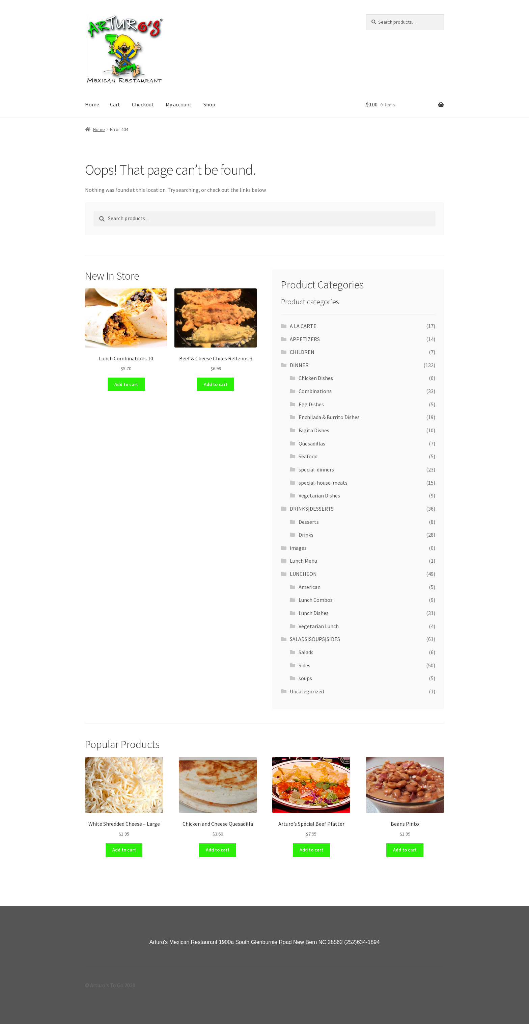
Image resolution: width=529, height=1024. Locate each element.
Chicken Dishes (316, 378)
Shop (209, 104)
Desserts (309, 521)
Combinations (315, 391)
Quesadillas (312, 443)
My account (179, 104)
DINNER (299, 365)
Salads (306, 652)
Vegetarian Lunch (319, 626)
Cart (115, 104)
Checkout (143, 104)
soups (305, 678)
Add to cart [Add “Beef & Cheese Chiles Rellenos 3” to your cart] (215, 384)
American (310, 587)
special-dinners (316, 469)
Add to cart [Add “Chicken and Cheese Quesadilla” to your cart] (217, 850)
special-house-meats (323, 482)
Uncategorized (307, 691)
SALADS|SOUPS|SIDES (315, 639)
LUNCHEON (303, 573)
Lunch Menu (303, 560)
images (298, 547)
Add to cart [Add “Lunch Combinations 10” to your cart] (126, 384)
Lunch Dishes (314, 613)
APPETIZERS (305, 339)
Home (92, 104)
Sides (304, 665)
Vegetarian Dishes (319, 495)
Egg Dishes (311, 404)
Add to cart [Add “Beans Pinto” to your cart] (405, 850)
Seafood (308, 456)
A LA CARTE (303, 326)
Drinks (306, 534)
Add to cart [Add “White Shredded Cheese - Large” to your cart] (124, 850)
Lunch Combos (316, 599)
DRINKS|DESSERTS (312, 508)
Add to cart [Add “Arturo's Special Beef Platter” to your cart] (311, 850)
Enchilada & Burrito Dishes (329, 417)
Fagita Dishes (314, 430)
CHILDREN (302, 352)
